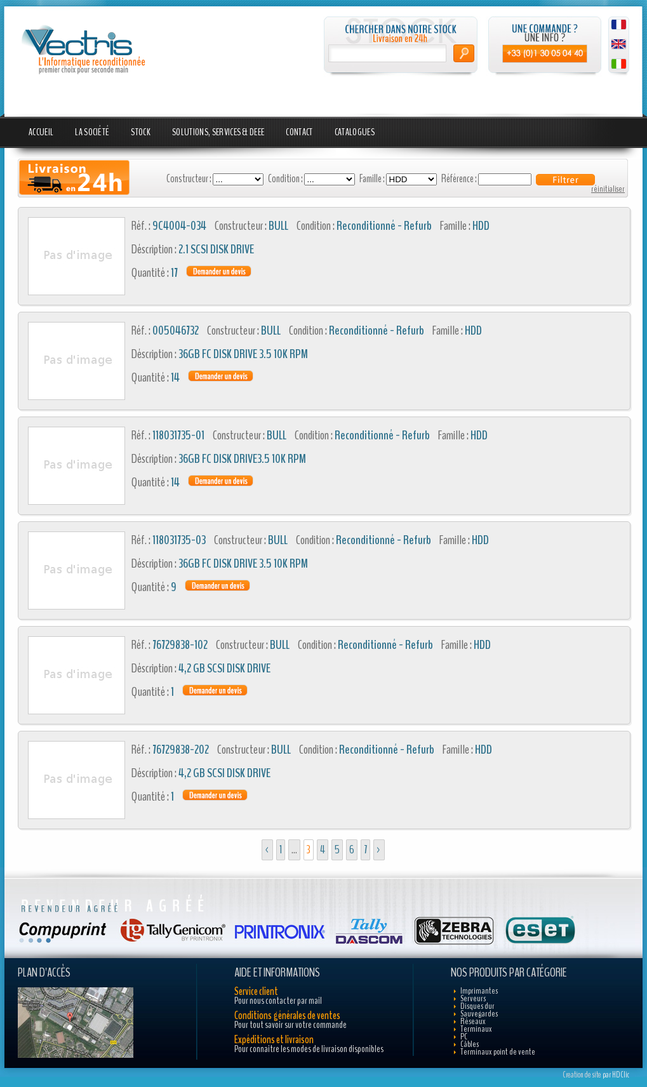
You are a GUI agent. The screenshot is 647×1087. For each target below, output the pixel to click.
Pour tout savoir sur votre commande (290, 1025)
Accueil (41, 132)
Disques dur (477, 1006)
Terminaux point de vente (497, 1052)
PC (463, 1036)
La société (92, 132)
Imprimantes (479, 991)
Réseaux (473, 1021)
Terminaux (476, 1029)
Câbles (469, 1044)
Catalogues (355, 132)
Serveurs (473, 998)
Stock (140, 132)
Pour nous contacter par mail (278, 1001)
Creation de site (582, 1075)
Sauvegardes (479, 1014)
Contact (299, 132)
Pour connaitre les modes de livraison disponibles (309, 1049)
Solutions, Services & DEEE (218, 132)
